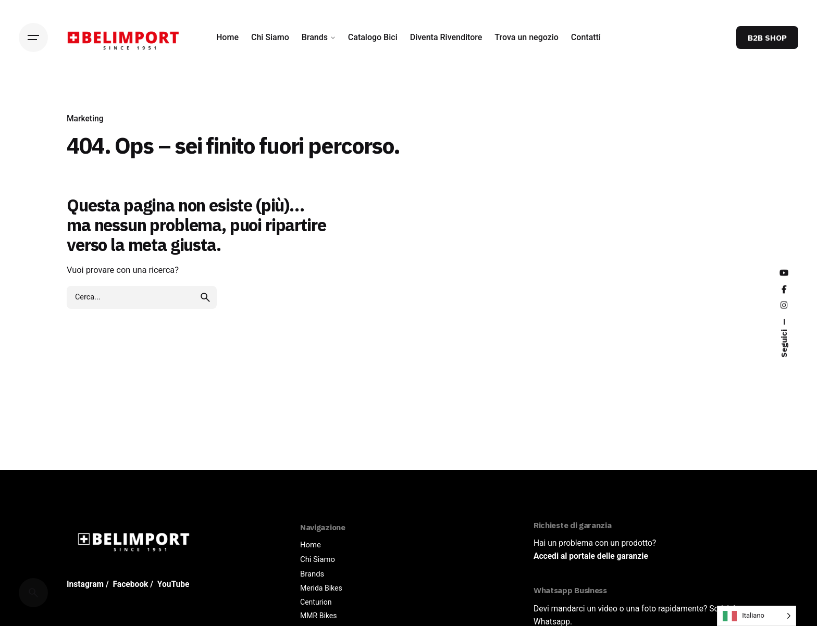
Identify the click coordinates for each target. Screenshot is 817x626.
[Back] (33, 108)
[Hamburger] (33, 37)
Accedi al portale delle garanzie (591, 556)
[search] (205, 348)
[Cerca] (33, 592)
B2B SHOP (767, 37)
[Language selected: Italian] (756, 616)
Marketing (85, 118)
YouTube (173, 584)
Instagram (85, 584)
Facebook (130, 584)
